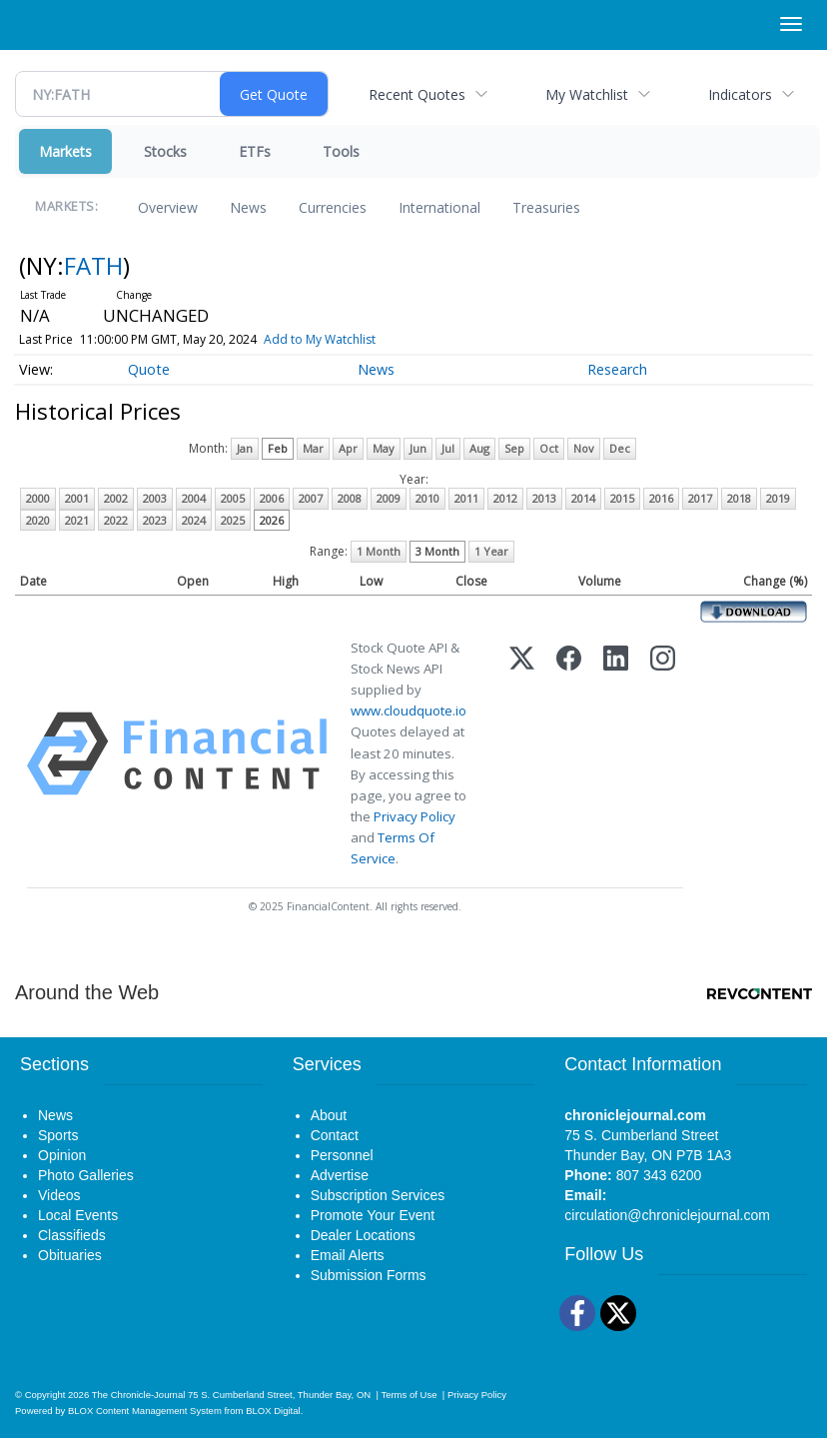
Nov (583, 448)
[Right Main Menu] (791, 24)
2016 (661, 498)
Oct (548, 448)
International (439, 207)
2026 (272, 520)
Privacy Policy (414, 816)
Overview (168, 207)
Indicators (740, 94)
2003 (155, 498)
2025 (233, 520)
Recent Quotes (417, 94)
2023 (155, 520)
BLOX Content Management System (145, 1410)
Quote (149, 369)
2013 (544, 498)
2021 (77, 520)
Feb (278, 448)
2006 (272, 498)
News (248, 207)
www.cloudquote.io (408, 710)
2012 (505, 498)
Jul (447, 448)
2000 (38, 498)
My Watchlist (586, 94)
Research (617, 369)
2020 (38, 520)
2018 (739, 498)
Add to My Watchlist (320, 339)
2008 (350, 498)
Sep (514, 448)
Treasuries (546, 207)
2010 (427, 498)
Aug (479, 448)
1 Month (379, 551)
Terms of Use (408, 1394)
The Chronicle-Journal (139, 1394)
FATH (93, 265)
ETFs (255, 151)
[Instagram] (662, 753)
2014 (583, 498)
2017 (700, 498)
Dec (619, 448)
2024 (194, 520)
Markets (65, 151)
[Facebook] (568, 753)
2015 (622, 498)
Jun (418, 448)
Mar (313, 448)
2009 (389, 498)
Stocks (165, 151)
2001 (77, 498)
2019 (778, 498)
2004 (194, 498)
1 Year (491, 551)
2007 (311, 498)
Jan (245, 448)
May (384, 448)
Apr (348, 448)
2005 (233, 498)
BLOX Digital (273, 1410)
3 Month (437, 551)
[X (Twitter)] (521, 753)
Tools (341, 151)
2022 (116, 520)
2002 (116, 498)
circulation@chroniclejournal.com (667, 1215)
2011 (466, 498)
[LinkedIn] (615, 753)
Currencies (333, 207)
